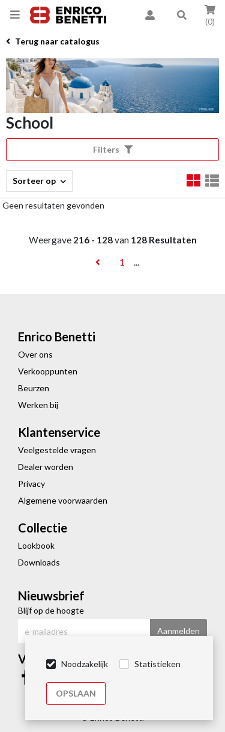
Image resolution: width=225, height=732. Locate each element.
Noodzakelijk (84, 664)
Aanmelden (178, 631)
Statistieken (157, 664)
